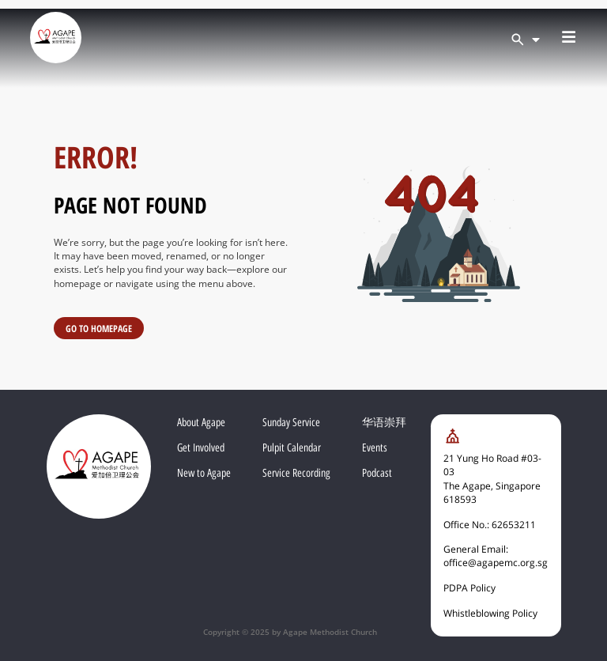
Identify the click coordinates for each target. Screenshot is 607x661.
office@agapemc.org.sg (495, 562)
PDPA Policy (469, 588)
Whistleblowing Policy (490, 613)
